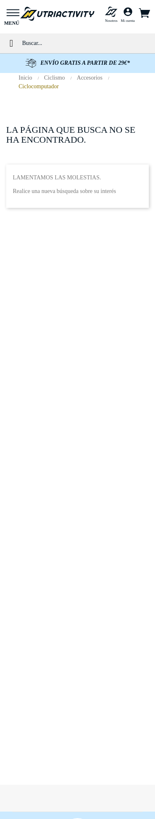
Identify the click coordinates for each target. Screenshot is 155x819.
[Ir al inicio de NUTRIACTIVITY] (57, 13)
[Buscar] (85, 43)
